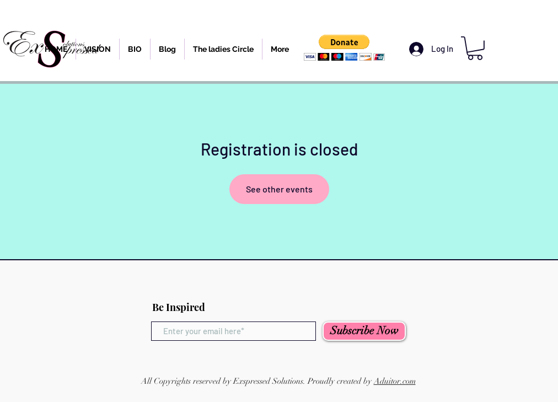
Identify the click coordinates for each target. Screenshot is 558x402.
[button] (344, 48)
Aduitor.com (395, 381)
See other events (279, 189)
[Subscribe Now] (364, 331)
